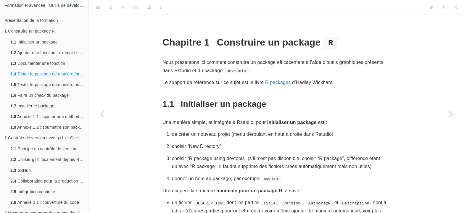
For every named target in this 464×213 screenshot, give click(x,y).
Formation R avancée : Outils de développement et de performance (46, 5)
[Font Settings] (123, 7)
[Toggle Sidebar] (97, 7)
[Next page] (450, 114)
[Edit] (136, 7)
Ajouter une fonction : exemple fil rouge (49, 53)
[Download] (149, 7)
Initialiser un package (34, 42)
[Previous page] (102, 114)
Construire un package (29, 31)
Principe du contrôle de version (43, 150)
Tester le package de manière (49, 74)
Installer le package (32, 106)
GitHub (20, 172)
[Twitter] (431, 7)
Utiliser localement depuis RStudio (49, 161)
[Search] (110, 7)
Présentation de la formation (31, 20)
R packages (278, 82)
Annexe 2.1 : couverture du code (44, 204)
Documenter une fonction (37, 64)
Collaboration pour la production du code (49, 182)
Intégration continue (32, 193)
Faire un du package (39, 95)
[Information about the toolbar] (161, 7)
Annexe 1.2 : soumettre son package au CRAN (49, 127)
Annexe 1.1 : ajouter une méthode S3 (49, 117)
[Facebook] (443, 7)
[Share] (455, 7)
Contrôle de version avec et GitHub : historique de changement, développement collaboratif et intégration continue (46, 139)
